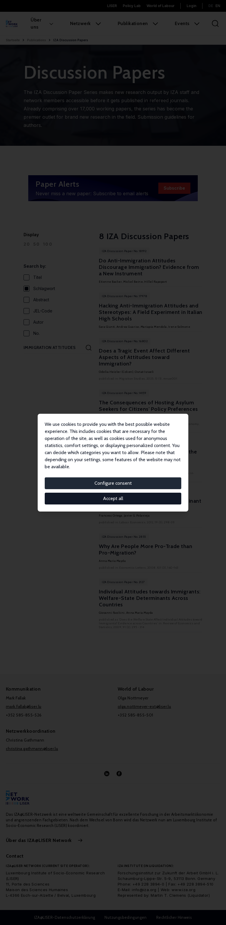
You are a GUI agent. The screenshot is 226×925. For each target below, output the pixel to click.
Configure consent (113, 483)
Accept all (113, 498)
